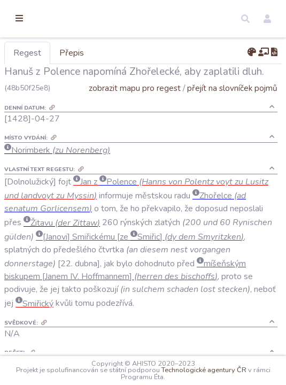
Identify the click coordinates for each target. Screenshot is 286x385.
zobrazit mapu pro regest (135, 103)
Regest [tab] (83, 53)
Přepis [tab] (127, 53)
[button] (245, 18)
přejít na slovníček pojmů (232, 103)
